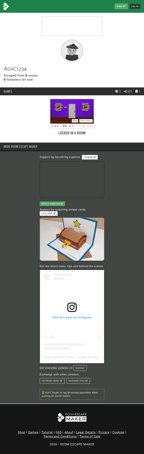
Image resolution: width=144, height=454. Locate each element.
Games (33, 432)
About (69, 432)
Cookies (118, 432)
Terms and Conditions (60, 436)
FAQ (59, 432)
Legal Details (86, 432)
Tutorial (47, 432)
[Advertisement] (72, 26)
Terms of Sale (90, 436)
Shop (21, 432)
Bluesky (80, 368)
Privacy (104, 432)
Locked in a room (72, 132)
